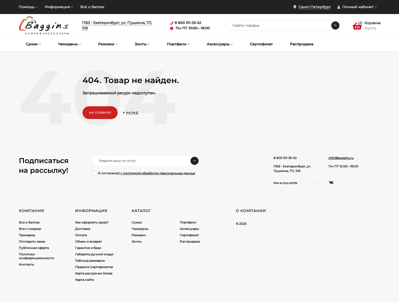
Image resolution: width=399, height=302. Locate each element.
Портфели (188, 222)
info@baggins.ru (341, 158)
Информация (57, 7)
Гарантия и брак (88, 248)
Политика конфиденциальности (36, 256)
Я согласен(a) (144, 173)
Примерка (27, 235)
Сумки (137, 222)
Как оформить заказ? (91, 222)
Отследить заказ (32, 241)
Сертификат (189, 235)
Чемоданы (140, 229)
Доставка (82, 229)
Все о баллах (29, 222)
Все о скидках (30, 229)
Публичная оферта (34, 248)
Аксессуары (189, 229)
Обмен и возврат (88, 241)
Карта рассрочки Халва (93, 273)
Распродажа (190, 241)
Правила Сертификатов (94, 267)
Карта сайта (84, 280)
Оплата (81, 235)
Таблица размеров (90, 260)
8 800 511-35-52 (285, 158)
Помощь (26, 7)
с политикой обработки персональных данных (157, 173)
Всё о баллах (92, 7)
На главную (100, 112)
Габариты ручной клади (94, 254)
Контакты (26, 264)
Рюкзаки (138, 235)
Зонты (136, 241)
